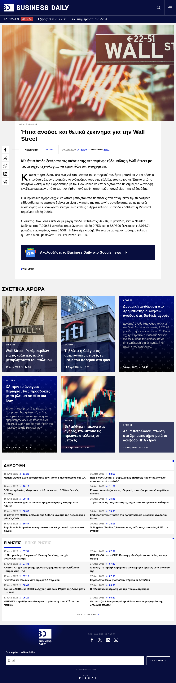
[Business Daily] (45, 637)
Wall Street (28, 269)
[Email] (75, 660)
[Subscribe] (157, 660)
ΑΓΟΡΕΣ (50, 150)
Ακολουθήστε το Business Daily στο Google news (76, 252)
